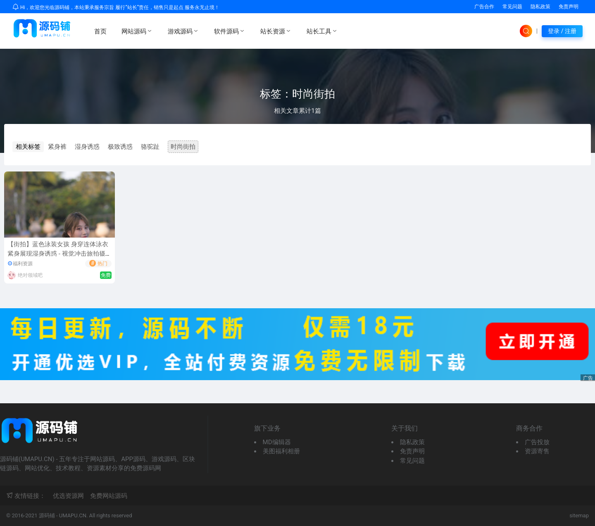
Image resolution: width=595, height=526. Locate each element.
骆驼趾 (150, 146)
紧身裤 (57, 146)
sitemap (579, 515)
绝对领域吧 (30, 275)
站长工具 (322, 31)
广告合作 (484, 7)
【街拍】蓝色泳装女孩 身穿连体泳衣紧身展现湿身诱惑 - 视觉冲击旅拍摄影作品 (59, 253)
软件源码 (229, 31)
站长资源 (276, 31)
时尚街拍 (183, 146)
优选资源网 (68, 496)
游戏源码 (183, 31)
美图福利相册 (281, 451)
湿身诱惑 (87, 146)
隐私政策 (540, 7)
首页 (100, 31)
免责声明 (568, 7)
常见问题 (512, 7)
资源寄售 (537, 451)
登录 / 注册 (562, 31)
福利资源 (23, 264)
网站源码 (137, 31)
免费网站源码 (108, 496)
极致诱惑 (120, 146)
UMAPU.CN (72, 515)
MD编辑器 (277, 442)
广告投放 (537, 442)
